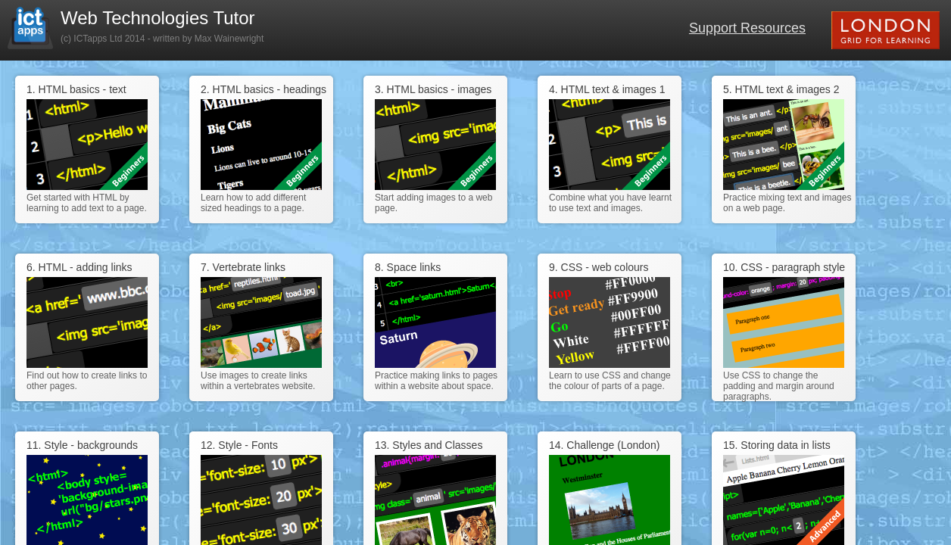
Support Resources (747, 28)
